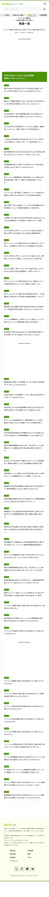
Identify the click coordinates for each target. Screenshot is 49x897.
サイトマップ (14, 861)
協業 (28, 854)
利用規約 (13, 857)
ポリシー (30, 857)
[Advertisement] (24, 54)
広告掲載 (30, 850)
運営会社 (13, 850)
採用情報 (13, 854)
